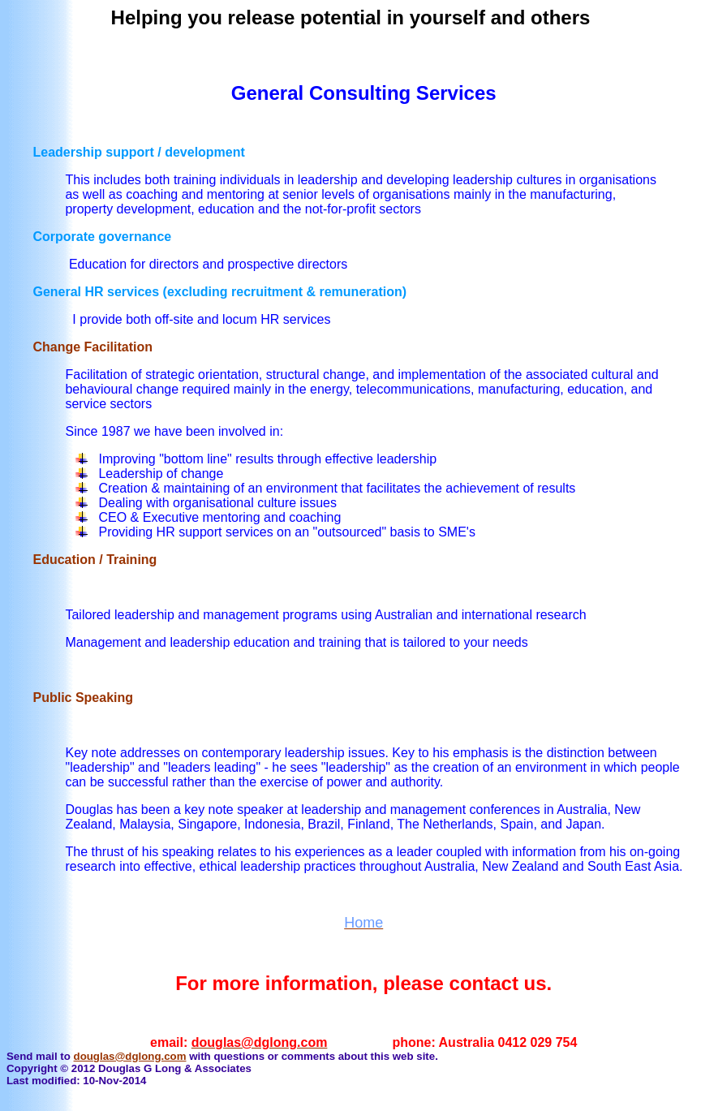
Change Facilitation (92, 347)
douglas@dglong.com (130, 1056)
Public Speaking (82, 697)
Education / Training (94, 559)
